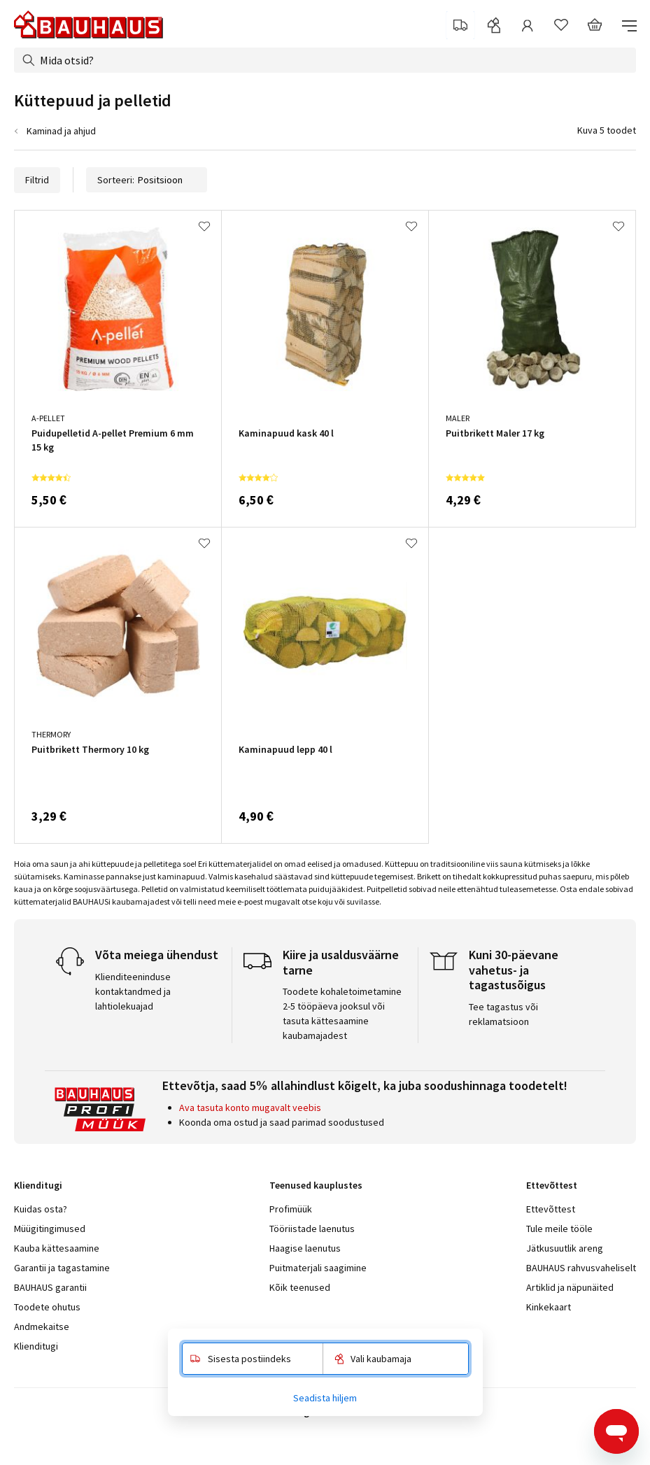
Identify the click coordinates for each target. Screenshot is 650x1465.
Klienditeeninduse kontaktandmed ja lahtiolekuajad (133, 991)
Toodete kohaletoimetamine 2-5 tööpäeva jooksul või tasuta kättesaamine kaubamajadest (342, 1013)
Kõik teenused (299, 1287)
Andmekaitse (41, 1326)
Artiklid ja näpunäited (570, 1287)
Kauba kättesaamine (56, 1248)
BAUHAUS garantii (50, 1287)
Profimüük (290, 1209)
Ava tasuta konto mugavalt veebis (250, 1107)
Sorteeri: (146, 180)
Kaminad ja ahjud (61, 131)
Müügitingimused (49, 1228)
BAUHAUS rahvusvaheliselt (581, 1267)
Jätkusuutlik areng (564, 1248)
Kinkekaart (548, 1307)
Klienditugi (36, 1346)
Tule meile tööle (559, 1228)
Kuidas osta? (40, 1209)
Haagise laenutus (305, 1248)
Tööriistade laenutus (312, 1228)
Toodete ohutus (47, 1307)
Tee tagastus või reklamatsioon (503, 1014)
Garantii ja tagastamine (62, 1267)
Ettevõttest (550, 1209)
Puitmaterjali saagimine (318, 1267)
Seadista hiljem (325, 1398)
